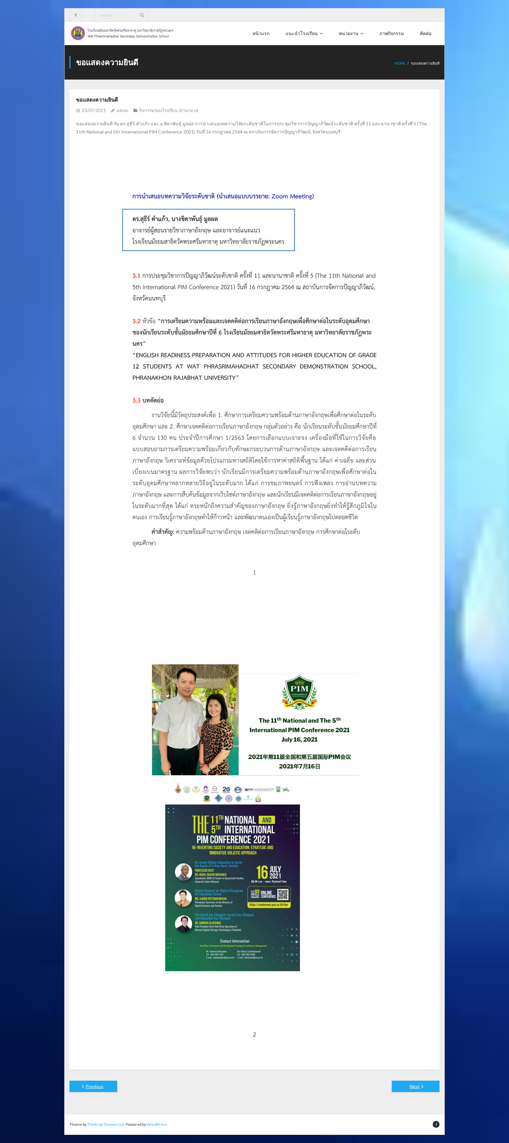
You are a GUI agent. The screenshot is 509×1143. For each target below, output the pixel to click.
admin (122, 110)
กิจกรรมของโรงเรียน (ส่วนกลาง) (168, 110)
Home (399, 63)
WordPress (157, 1124)
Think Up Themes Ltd (105, 1124)
